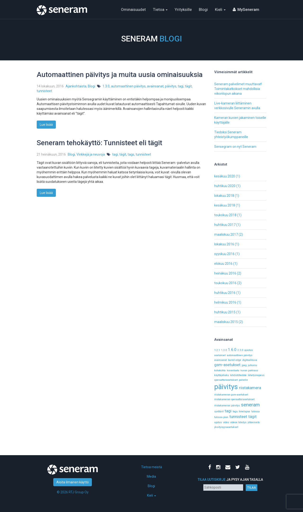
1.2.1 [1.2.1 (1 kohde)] (217, 350)
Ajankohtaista (76, 86)
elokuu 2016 (223, 263)
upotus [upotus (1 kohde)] (218, 422)
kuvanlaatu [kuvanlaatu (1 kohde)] (233, 370)
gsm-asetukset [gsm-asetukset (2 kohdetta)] (227, 364)
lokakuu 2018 (224, 196)
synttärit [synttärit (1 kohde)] (218, 411)
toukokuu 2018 (225, 215)
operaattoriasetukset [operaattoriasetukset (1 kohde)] (226, 380)
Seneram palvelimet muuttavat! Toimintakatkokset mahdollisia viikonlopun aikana (238, 88)
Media (151, 476)
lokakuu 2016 (224, 244)
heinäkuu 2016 (225, 273)
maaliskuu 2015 (226, 322)
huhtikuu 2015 (225, 312)
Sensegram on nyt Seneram (235, 146)
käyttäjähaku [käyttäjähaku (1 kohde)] (221, 375)
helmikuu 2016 (225, 302)
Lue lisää (46, 124)
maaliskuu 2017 (226, 234)
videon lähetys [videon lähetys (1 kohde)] (238, 422)
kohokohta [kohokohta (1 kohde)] (220, 370)
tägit (188, 86)
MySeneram (248, 9)
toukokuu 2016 (225, 283)
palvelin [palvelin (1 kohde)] (243, 380)
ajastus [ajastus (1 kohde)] (248, 350)
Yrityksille (183, 9)
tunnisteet (44, 91)
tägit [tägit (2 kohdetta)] (252, 416)
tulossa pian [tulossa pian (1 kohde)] (221, 417)
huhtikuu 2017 (225, 225)
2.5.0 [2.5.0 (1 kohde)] (240, 350)
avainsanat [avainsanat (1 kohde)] (220, 360)
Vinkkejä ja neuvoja (90, 154)
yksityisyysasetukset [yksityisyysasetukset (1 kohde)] (226, 427)
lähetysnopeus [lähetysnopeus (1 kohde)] (256, 375)
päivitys (170, 86)
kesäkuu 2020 (224, 176)
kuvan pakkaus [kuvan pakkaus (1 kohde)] (249, 370)
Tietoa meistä (151, 467)
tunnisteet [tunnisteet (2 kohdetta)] (238, 416)
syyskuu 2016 (224, 254)
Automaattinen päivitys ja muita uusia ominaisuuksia (120, 74)
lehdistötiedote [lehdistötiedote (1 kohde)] (238, 375)
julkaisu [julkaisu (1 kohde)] (252, 365)
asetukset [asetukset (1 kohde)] (220, 355)
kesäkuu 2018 (224, 205)
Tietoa (160, 9)
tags (131, 154)
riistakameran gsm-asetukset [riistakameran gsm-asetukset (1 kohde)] (231, 394)
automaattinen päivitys (128, 86)
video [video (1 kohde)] (226, 422)
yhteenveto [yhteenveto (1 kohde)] (254, 422)
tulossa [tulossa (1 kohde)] (255, 411)
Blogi (203, 9)
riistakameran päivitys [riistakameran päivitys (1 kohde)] (227, 405)
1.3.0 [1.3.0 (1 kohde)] (224, 350)
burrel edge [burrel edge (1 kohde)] (234, 360)
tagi (180, 86)
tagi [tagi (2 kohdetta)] (228, 411)
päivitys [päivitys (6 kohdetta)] (226, 387)
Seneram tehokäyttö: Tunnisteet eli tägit (99, 143)
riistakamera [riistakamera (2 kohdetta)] (250, 387)
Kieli (220, 9)
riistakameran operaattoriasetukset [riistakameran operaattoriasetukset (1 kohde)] (234, 399)
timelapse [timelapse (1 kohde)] (244, 411)
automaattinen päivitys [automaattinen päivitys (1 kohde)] (239, 355)
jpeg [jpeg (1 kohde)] (244, 365)
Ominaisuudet (133, 9)
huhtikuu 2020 (225, 186)
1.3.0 (106, 86)
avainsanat (155, 86)
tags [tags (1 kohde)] (235, 411)
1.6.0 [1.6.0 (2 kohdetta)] (232, 349)
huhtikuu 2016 (225, 293)
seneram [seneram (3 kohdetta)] (250, 405)
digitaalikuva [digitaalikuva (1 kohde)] (249, 360)
